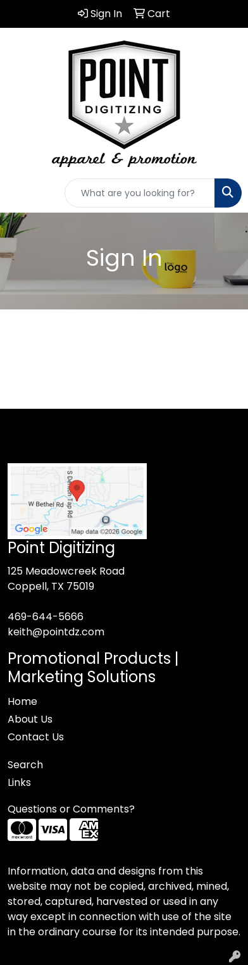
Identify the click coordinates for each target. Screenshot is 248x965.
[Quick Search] (140, 193)
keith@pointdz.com (56, 632)
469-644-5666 (46, 616)
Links (19, 782)
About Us (30, 719)
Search (25, 764)
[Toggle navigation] (19, 193)
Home (22, 701)
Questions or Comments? (71, 809)
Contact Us (36, 737)
